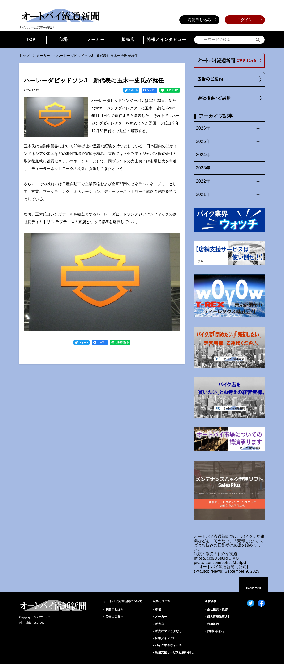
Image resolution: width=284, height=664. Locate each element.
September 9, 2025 (242, 571)
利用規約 (213, 624)
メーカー (96, 39)
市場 (63, 39)
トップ (24, 56)
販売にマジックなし (168, 631)
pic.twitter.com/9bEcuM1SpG (220, 563)
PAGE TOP (253, 585)
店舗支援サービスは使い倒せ (174, 652)
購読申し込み (199, 20)
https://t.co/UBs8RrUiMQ (216, 558)
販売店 (128, 39)
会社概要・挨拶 (217, 609)
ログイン (245, 20)
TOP (31, 39)
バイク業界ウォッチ (168, 645)
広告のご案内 (115, 616)
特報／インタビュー (166, 39)
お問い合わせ (216, 631)
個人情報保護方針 (219, 616)
